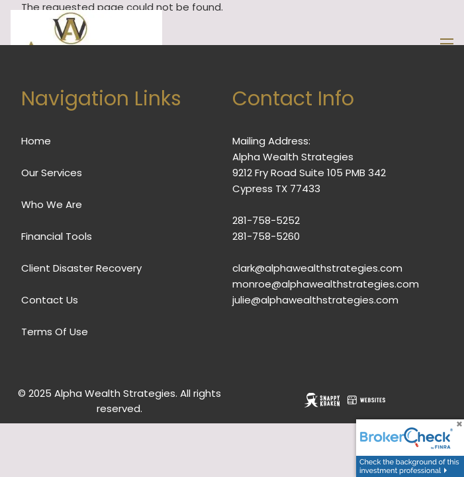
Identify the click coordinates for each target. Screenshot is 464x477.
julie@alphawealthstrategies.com (315, 300)
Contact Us (49, 300)
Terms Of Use (54, 332)
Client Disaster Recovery (81, 268)
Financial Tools (56, 236)
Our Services (51, 173)
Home (36, 141)
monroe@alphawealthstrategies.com (325, 284)
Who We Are (51, 204)
